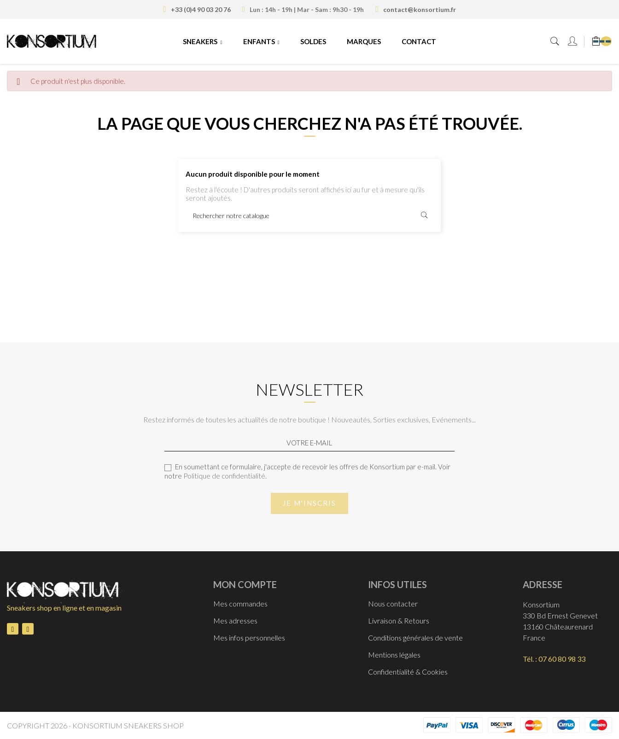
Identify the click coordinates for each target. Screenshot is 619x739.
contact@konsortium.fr (419, 9)
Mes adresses (235, 620)
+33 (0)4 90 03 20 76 (201, 9)
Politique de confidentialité (224, 476)
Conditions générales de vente (415, 637)
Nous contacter (393, 603)
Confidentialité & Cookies (408, 671)
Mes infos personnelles (249, 637)
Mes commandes (240, 603)
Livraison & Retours (398, 620)
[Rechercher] (309, 215)
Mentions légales (394, 654)
